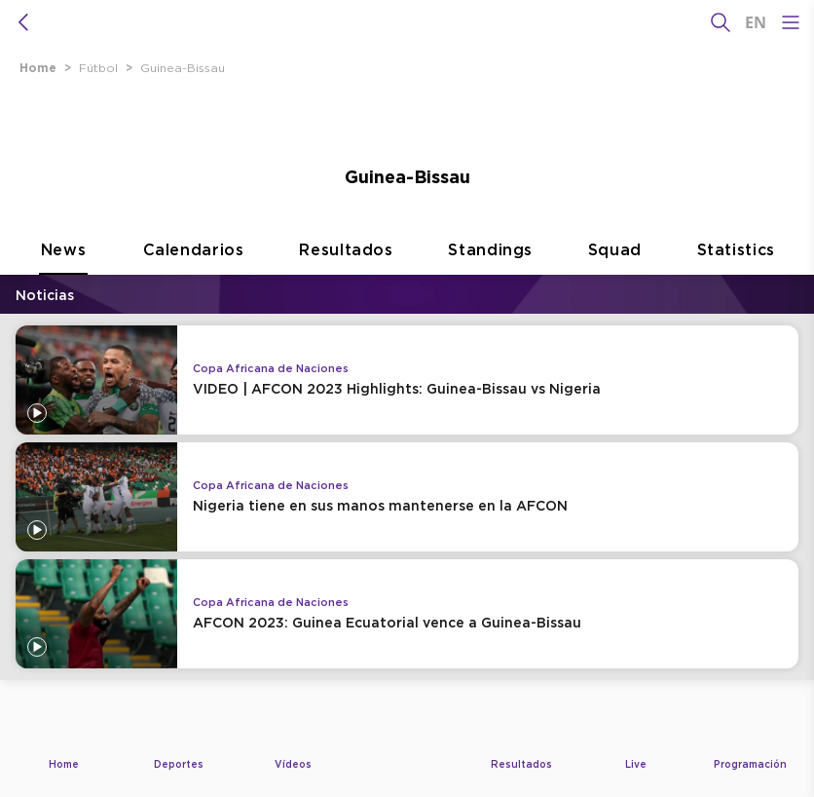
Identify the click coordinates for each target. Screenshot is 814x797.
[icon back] (23, 22)
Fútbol (98, 67)
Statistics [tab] (736, 269)
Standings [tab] (490, 269)
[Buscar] (720, 22)
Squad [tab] (615, 269)
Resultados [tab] (346, 269)
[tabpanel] (407, 494)
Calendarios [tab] (193, 269)
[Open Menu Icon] (790, 22)
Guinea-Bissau (182, 67)
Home (37, 67)
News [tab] (63, 269)
